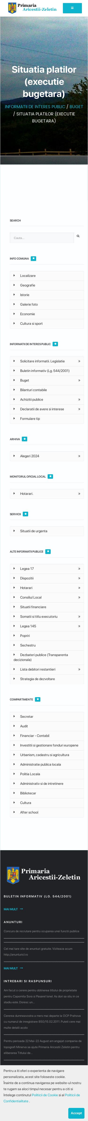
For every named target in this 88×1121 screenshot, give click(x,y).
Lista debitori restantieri (34, 669)
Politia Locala (27, 774)
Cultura (22, 803)
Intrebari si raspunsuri (28, 981)
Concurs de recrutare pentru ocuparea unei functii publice (41, 931)
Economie (24, 314)
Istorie (21, 295)
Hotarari (23, 588)
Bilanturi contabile (30, 390)
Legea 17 (24, 569)
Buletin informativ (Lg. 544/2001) (42, 371)
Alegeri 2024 (26, 456)
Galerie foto (26, 304)
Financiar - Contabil (31, 736)
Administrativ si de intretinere (38, 784)
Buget (21, 380)
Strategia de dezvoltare (34, 679)
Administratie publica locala (37, 764)
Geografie (24, 285)
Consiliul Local (28, 597)
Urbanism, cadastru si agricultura (41, 755)
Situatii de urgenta (30, 531)
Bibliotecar (25, 793)
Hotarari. (23, 494)
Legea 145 (25, 626)
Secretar (23, 716)
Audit (21, 726)
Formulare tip (27, 419)
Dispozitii (24, 578)
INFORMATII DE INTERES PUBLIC (35, 107)
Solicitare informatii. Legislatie (39, 361)
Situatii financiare (30, 607)
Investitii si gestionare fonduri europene (46, 745)
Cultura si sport (28, 323)
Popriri (22, 636)
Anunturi (13, 922)
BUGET (76, 107)
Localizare (25, 276)
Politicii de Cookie (45, 1095)
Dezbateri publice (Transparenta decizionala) (41, 657)
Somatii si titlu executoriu (35, 616)
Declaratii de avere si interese (39, 409)
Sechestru (25, 645)
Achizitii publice (28, 399)
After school (26, 812)
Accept (76, 1113)
